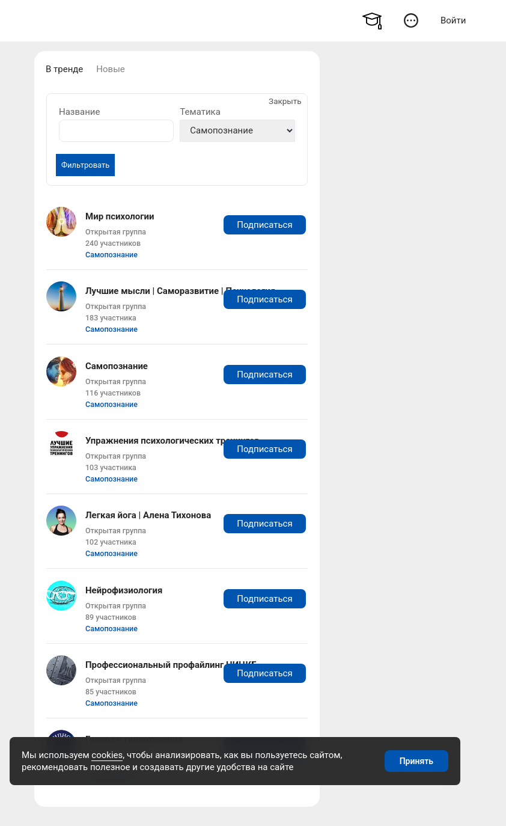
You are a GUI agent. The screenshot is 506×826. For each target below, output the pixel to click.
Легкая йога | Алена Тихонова (148, 515)
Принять (416, 761)
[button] (411, 20)
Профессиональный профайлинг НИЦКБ (171, 664)
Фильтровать (85, 165)
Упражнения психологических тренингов (172, 440)
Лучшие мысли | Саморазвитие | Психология (180, 291)
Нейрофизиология (123, 590)
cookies (107, 755)
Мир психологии (119, 216)
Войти (453, 20)
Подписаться (264, 224)
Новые (110, 69)
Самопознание (111, 254)
